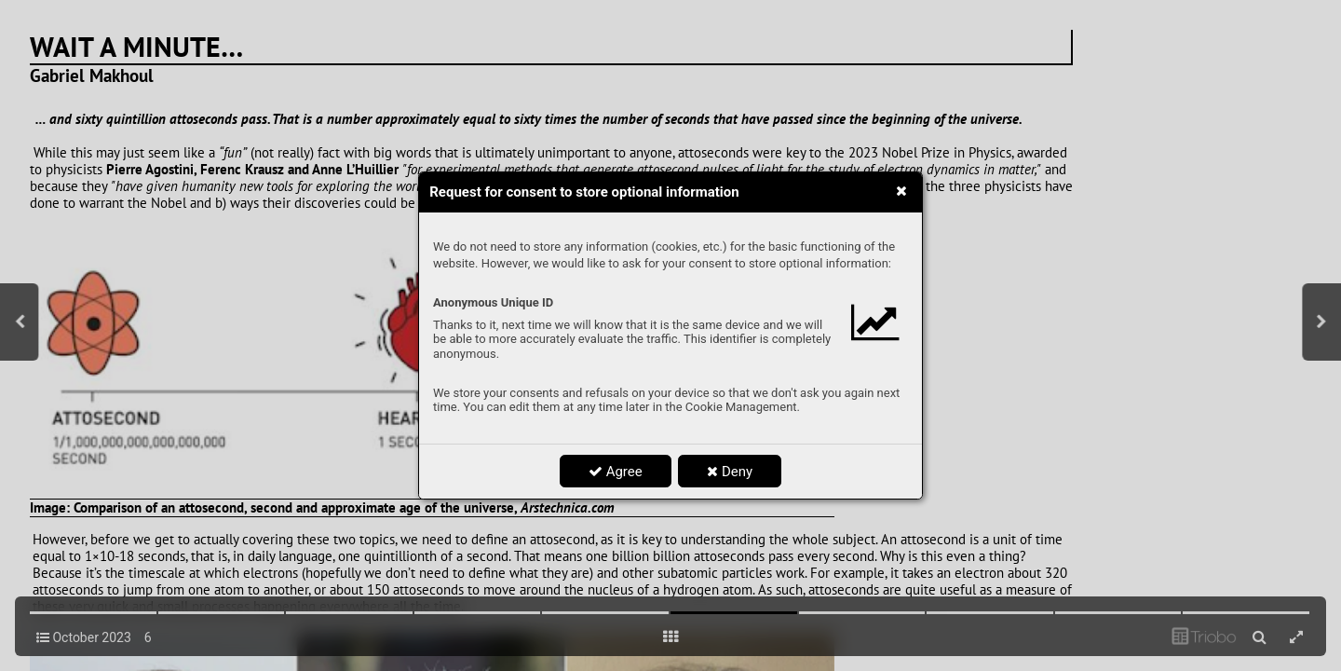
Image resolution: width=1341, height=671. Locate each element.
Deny (729, 471)
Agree (616, 471)
